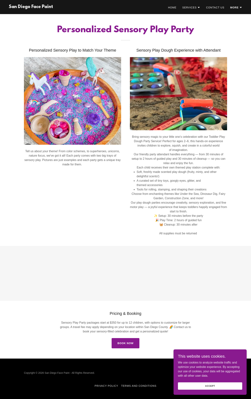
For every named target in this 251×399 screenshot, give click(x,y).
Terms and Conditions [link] (138, 385)
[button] (191, 7)
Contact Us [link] (215, 7)
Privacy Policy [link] (106, 385)
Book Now (125, 343)
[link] (31, 7)
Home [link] (172, 7)
